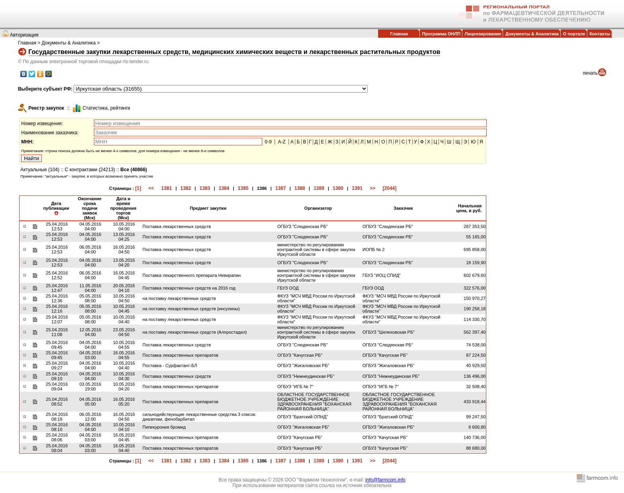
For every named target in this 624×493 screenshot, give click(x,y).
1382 (185, 188)
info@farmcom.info (385, 480)
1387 (280, 188)
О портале (574, 33)
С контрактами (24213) (90, 169)
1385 (243, 188)
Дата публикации (56, 208)
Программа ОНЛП (441, 33)
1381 (166, 188)
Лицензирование (483, 33)
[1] (138, 188)
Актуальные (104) (39, 169)
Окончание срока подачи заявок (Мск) (89, 208)
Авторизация (24, 35)
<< (151, 188)
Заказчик (403, 208)
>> (372, 188)
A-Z (281, 142)
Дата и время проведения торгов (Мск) (123, 208)
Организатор (318, 208)
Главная (399, 33)
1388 (299, 188)
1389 (319, 188)
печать (590, 73)
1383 (204, 188)
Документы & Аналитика (532, 33)
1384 (223, 188)
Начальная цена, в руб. (469, 208)
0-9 (268, 142)
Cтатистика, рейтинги (106, 108)
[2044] (390, 188)
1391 (357, 188)
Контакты (599, 33)
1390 (338, 188)
